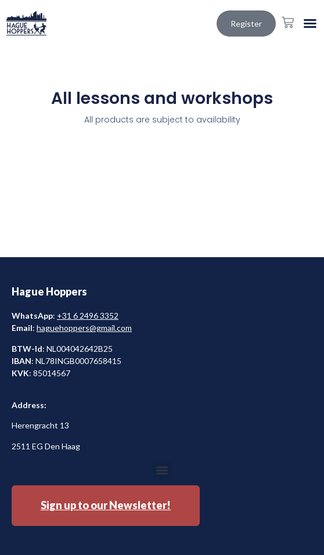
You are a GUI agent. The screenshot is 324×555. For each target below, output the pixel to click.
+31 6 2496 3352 (87, 315)
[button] (310, 23)
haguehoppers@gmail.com (84, 328)
